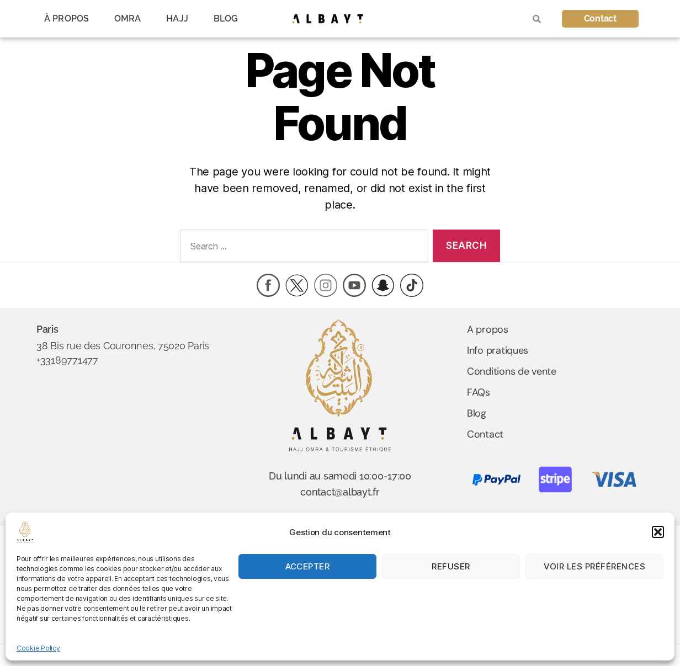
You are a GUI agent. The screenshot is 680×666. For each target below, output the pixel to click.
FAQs (478, 392)
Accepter (307, 566)
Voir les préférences (595, 566)
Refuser (451, 566)
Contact (485, 434)
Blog (476, 413)
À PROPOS (66, 18)
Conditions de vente (511, 371)
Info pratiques (497, 350)
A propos (487, 329)
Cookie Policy (38, 648)
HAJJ (177, 18)
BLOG (226, 18)
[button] (657, 531)
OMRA (127, 18)
